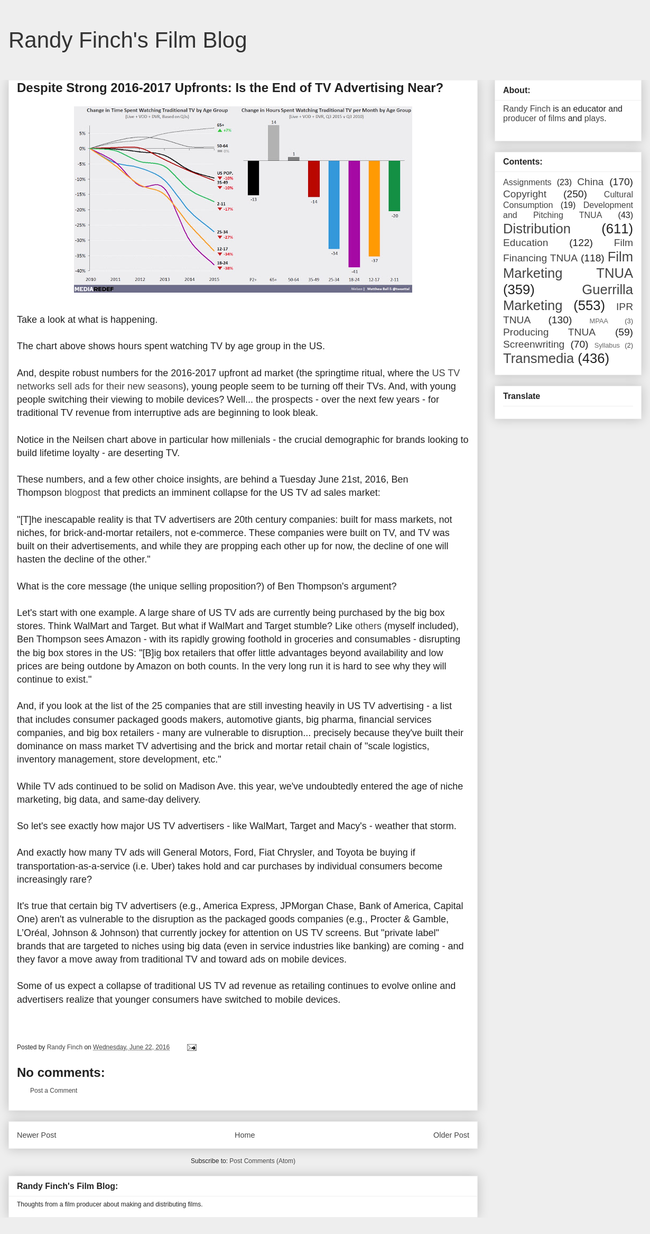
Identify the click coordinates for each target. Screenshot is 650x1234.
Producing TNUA (549, 332)
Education (525, 242)
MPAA (599, 321)
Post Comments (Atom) (262, 1161)
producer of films (534, 118)
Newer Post (36, 1135)
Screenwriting (533, 344)
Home (245, 1135)
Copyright (524, 193)
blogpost (82, 492)
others (368, 626)
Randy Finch (527, 108)
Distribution (537, 228)
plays (594, 118)
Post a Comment (53, 1090)
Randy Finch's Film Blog (127, 40)
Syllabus (607, 345)
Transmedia (538, 358)
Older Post (451, 1135)
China (590, 181)
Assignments (527, 182)
